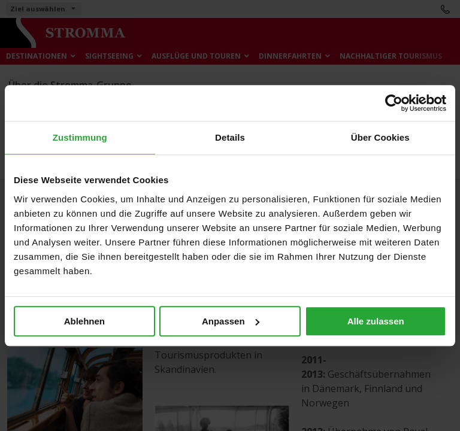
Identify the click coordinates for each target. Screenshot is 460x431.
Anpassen (230, 321)
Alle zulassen (375, 321)
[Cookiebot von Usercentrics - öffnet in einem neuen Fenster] (393, 103)
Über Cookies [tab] (380, 137)
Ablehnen (84, 321)
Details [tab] (230, 137)
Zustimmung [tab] (80, 137)
